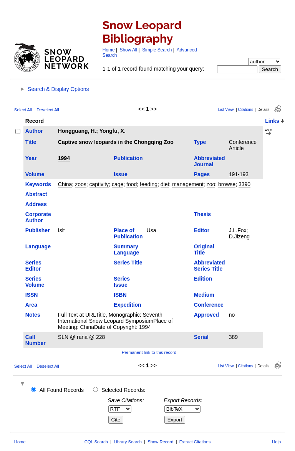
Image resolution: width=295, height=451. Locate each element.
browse (226, 184)
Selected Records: (123, 390)
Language (38, 246)
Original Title (204, 249)
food (131, 184)
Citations (245, 109)
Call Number (35, 340)
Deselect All (47, 109)
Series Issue (122, 282)
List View (226, 109)
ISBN (120, 295)
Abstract (36, 194)
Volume (35, 174)
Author (34, 131)
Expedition (127, 305)
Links (272, 121)
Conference (209, 305)
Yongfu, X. (112, 131)
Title (30, 142)
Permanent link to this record (149, 352)
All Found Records (62, 390)
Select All (23, 109)
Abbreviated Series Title (209, 265)
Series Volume (35, 282)
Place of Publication (128, 233)
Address (36, 204)
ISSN (31, 295)
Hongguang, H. (77, 131)
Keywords (38, 184)
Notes (32, 315)
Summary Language (126, 249)
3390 (244, 184)
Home (109, 50)
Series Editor (33, 265)
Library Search (128, 441)
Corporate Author (38, 217)
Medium (204, 295)
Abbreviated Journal (209, 161)
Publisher (37, 230)
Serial (201, 337)
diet (165, 184)
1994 (64, 158)
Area (31, 305)
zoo (211, 184)
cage (117, 184)
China (65, 184)
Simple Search (157, 50)
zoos (80, 184)
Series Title (128, 262)
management (188, 184)
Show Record (160, 441)
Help (276, 441)
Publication (128, 158)
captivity (99, 184)
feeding (148, 184)
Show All (129, 50)
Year (31, 158)
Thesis (202, 214)
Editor (201, 230)
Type (200, 142)
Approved (206, 315)
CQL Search (96, 441)
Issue (121, 174)
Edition (203, 279)
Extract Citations (194, 441)
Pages (202, 174)
